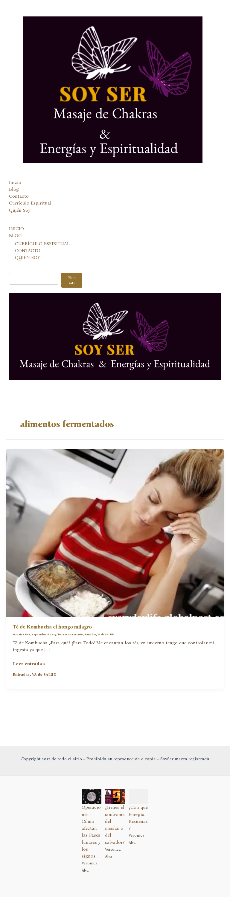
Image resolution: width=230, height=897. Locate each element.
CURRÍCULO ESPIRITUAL (42, 243)
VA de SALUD (106, 634)
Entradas (90, 634)
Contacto (19, 196)
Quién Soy (19, 210)
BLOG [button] (15, 235)
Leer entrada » (29, 663)
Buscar (72, 280)
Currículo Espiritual (30, 203)
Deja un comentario (70, 634)
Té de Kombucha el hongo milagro (52, 627)
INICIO (16, 228)
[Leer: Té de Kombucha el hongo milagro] (115, 532)
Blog (14, 189)
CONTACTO (27, 250)
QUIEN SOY (27, 257)
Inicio (15, 182)
